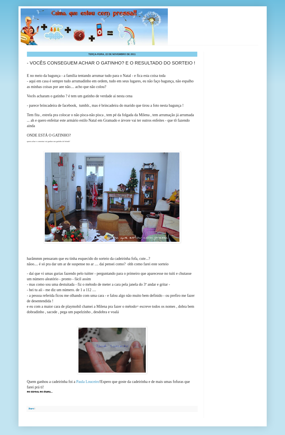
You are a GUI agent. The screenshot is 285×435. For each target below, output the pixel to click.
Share (31, 408)
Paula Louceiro (87, 382)
